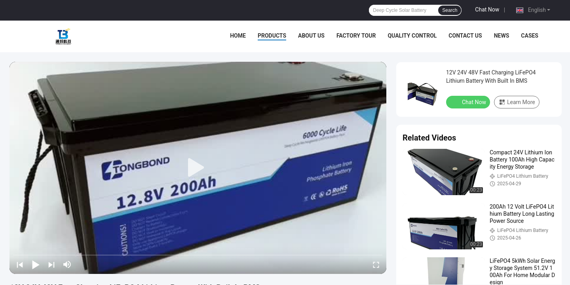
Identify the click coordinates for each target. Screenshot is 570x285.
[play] (198, 168)
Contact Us (465, 35)
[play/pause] (36, 264)
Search (449, 10)
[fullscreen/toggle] (376, 264)
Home (238, 35)
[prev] (20, 264)
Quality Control (412, 35)
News (501, 35)
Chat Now (487, 9)
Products (272, 35)
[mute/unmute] (67, 264)
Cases (529, 35)
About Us (311, 35)
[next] (51, 264)
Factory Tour (356, 35)
